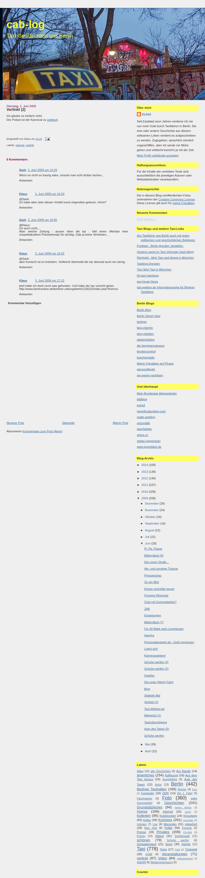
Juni (148, 543)
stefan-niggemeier (148, 441)
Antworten (26, 180)
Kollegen (144, 816)
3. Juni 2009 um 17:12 (49, 280)
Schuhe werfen (154, 735)
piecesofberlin (146, 369)
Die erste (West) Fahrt (158, 682)
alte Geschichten (160, 771)
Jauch (188, 812)
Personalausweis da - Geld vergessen (169, 642)
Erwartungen (152, 615)
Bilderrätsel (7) (153, 622)
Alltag (140, 771)
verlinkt (30, 145)
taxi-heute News (147, 281)
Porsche (187, 828)
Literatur (142, 824)
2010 (145, 491)
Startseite (68, 422)
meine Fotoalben (183, 203)
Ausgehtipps (170, 779)
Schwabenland (146, 844)
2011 (145, 484)
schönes (143, 840)
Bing (147, 688)
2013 (145, 471)
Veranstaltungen (174, 854)
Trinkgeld (191, 849)
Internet (19, 145)
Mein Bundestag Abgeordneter (157, 393)
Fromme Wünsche (156, 595)
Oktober (150, 516)
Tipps (163, 849)
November (152, 510)
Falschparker (144, 798)
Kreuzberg (190, 815)
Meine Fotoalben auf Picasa (155, 363)
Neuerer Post (15, 422)
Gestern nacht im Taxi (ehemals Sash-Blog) (165, 251)
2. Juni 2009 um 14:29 (42, 170)
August (150, 530)
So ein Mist (151, 582)
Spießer (149, 675)
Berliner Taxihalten (151, 789)
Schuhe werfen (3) (156, 662)
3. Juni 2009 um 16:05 (42, 219)
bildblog (142, 399)
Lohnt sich (151, 648)
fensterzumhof (146, 351)
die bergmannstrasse (151, 345)
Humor (142, 811)
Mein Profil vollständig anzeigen (158, 155)
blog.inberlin (145, 327)
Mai (147, 744)
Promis (141, 836)
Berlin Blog (144, 309)
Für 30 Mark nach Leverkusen (164, 628)
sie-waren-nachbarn (150, 375)
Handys (149, 635)
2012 (145, 478)
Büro (194, 789)
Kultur (147, 820)
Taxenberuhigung (155, 722)
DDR (166, 793)
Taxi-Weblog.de (154, 708)
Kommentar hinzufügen (24, 303)
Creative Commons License (176, 199)
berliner (142, 321)
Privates (163, 832)
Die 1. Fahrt (184, 793)
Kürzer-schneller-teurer (159, 588)
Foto (167, 798)
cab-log (26, 24)
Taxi (141, 848)
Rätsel (159, 836)
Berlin (177, 784)
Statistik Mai (152, 695)
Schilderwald (182, 836)
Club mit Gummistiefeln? (160, 602)
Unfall (148, 854)
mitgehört (191, 824)
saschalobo (144, 428)
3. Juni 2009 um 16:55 (49, 253)
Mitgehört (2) (152, 715)
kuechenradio (146, 357)
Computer (147, 793)
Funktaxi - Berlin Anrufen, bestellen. (160, 245)
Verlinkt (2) (16, 109)
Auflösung (171, 775)
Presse (141, 832)
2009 (145, 498)
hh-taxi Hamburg (148, 275)
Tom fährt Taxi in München (154, 269)
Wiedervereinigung (161, 862)
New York (150, 828)
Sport (168, 844)
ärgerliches (145, 775)
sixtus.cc (142, 435)
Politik (168, 827)
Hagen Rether (183, 807)
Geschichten (174, 803)
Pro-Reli (187, 832)
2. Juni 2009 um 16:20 (49, 193)
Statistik (186, 844)
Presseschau (152, 575)
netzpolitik (143, 423)
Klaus (23, 193)
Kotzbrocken (168, 815)
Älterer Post (120, 422)
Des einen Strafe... (156, 562)
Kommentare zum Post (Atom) (42, 431)
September (152, 523)
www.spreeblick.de (149, 446)
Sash (22, 170)
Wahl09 (141, 862)
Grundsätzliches (149, 807)
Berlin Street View (148, 316)
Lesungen (188, 820)
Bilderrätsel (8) (153, 555)
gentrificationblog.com (151, 411)
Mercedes (170, 824)
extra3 (141, 405)
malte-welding (146, 417)
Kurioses (165, 820)
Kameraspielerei (155, 655)
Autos (158, 784)
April (148, 751)
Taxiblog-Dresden (148, 263)
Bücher (182, 789)
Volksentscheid (185, 858)
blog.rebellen (145, 333)
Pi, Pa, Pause (153, 548)
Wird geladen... (147, 219)
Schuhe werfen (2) (156, 668)
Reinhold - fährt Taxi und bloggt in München (165, 257)
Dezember (152, 503)
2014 (145, 464)
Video (162, 858)
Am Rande (183, 771)
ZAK (147, 608)
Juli (147, 536)
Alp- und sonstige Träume (161, 568)
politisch (52, 119)
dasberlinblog (145, 339)
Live (155, 824)
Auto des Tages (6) (156, 728)
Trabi (177, 849)
